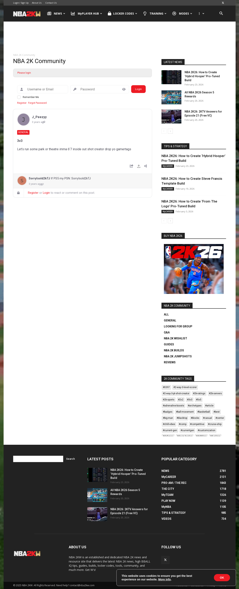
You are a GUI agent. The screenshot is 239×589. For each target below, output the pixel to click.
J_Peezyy (39, 117)
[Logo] (28, 14)
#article (209, 405)
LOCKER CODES (122, 14)
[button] (221, 14)
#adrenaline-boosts (173, 405)
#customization (206, 430)
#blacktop (182, 418)
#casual (207, 418)
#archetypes (195, 405)
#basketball (203, 411)
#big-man (168, 418)
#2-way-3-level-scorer (185, 387)
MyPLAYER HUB (86, 14)
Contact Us (51, 2)
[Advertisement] (119, 38)
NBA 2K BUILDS (174, 350)
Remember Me (31, 97)
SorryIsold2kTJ (39, 178)
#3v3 (189, 399)
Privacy (211, 585)
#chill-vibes (169, 424)
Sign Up (25, 2)
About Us (36, 2)
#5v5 (198, 399)
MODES (182, 14)
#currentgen (187, 430)
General (23, 132)
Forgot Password (37, 103)
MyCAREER (168, 166)
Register (22, 103)
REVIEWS (170, 362)
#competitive (197, 424)
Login (16, 2)
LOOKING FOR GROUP (178, 326)
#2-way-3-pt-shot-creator (176, 393)
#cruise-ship (214, 424)
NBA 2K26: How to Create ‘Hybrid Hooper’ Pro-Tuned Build (202, 76)
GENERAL (170, 320)
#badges (167, 411)
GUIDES (169, 344)
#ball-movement (185, 411)
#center (219, 418)
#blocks (195, 418)
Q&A (167, 332)
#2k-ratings (199, 393)
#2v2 (180, 399)
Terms (222, 585)
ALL (166, 314)
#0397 (166, 387)
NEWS (56, 14)
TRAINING (155, 14)
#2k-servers (215, 393)
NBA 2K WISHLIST (175, 338)
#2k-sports (168, 399)
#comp (182, 424)
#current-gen (170, 430)
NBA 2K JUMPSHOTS (178, 356)
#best (216, 411)
